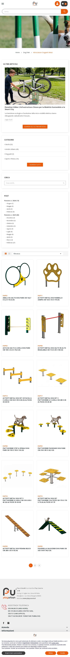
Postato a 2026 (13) (11, 201)
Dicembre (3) (11, 218)
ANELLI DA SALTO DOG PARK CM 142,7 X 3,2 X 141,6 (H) (17, 299)
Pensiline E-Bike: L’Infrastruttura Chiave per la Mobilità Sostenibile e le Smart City (34, 108)
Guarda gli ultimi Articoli (35, 127)
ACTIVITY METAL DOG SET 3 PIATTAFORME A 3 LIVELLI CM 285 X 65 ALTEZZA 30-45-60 (52, 400)
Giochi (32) (9, 144)
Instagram (8, 623)
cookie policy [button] (55, 643)
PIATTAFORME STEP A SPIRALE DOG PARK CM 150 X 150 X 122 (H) (16, 449)
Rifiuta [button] (51, 653)
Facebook (3, 623)
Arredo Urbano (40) (12, 149)
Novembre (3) (11, 220)
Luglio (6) (9, 232)
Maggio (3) (10, 206)
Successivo (39, 565)
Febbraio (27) (11, 243)
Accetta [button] (62, 653)
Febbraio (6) (10, 212)
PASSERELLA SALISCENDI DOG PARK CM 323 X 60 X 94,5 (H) (52, 549)
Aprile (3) (9, 209)
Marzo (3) (10, 240)
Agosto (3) (10, 229)
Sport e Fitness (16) (12, 159)
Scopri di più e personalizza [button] (13, 653)
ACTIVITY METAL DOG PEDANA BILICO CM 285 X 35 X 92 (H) (17, 549)
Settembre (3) (11, 226)
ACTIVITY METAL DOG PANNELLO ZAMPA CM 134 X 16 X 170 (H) (50, 299)
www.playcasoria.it (29, 598)
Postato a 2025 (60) (11, 215)
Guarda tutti (35, 165)
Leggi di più (8, 119)
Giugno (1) (10, 203)
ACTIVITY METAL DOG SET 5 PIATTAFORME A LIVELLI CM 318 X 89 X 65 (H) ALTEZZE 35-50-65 (17, 500)
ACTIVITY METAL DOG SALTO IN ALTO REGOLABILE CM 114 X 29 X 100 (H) (52, 349)
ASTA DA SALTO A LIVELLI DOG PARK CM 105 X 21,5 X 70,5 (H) (16, 349)
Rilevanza (38, 253)
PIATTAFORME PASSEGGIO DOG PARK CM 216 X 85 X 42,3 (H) (51, 449)
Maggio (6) (10, 234)
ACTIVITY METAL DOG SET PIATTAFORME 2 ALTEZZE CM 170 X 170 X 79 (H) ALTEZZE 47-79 (52, 500)
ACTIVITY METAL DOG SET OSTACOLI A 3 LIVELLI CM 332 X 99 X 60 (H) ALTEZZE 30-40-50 (17, 400)
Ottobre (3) (10, 223)
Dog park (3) (9, 154)
